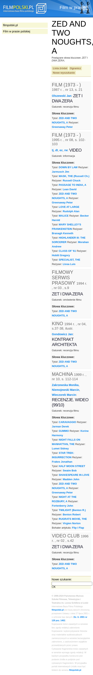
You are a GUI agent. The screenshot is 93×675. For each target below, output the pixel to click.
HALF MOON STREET (72, 466)
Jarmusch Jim (60, 171)
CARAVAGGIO (67, 422)
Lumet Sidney (60, 448)
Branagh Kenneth (62, 233)
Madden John (71, 479)
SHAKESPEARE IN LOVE (74, 474)
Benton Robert (72, 514)
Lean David (70, 189)
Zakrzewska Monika (65, 385)
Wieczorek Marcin (64, 394)
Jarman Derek (60, 426)
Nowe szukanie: (62, 579)
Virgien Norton (72, 523)
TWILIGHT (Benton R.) (72, 510)
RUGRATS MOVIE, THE (73, 518)
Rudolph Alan (71, 211)
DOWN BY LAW (68, 167)
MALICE (64, 215)
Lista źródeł (60, 68)
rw (66, 150)
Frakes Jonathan (62, 461)
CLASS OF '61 (67, 250)
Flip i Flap (78, 527)
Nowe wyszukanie (64, 72)
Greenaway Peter (62, 126)
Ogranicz (75, 68)
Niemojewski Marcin (65, 389)
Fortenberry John (62, 505)
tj (53, 150)
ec (61, 150)
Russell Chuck (71, 180)
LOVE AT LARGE (69, 206)
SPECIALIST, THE (69, 259)
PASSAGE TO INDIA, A (72, 184)
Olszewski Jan (61, 95)
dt (56, 150)
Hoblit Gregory (61, 255)
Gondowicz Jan (62, 334)
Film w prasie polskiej (16, 31)
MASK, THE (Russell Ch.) (74, 176)
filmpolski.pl (58, 610)
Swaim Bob (70, 470)
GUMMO (64, 430)
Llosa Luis (69, 264)
